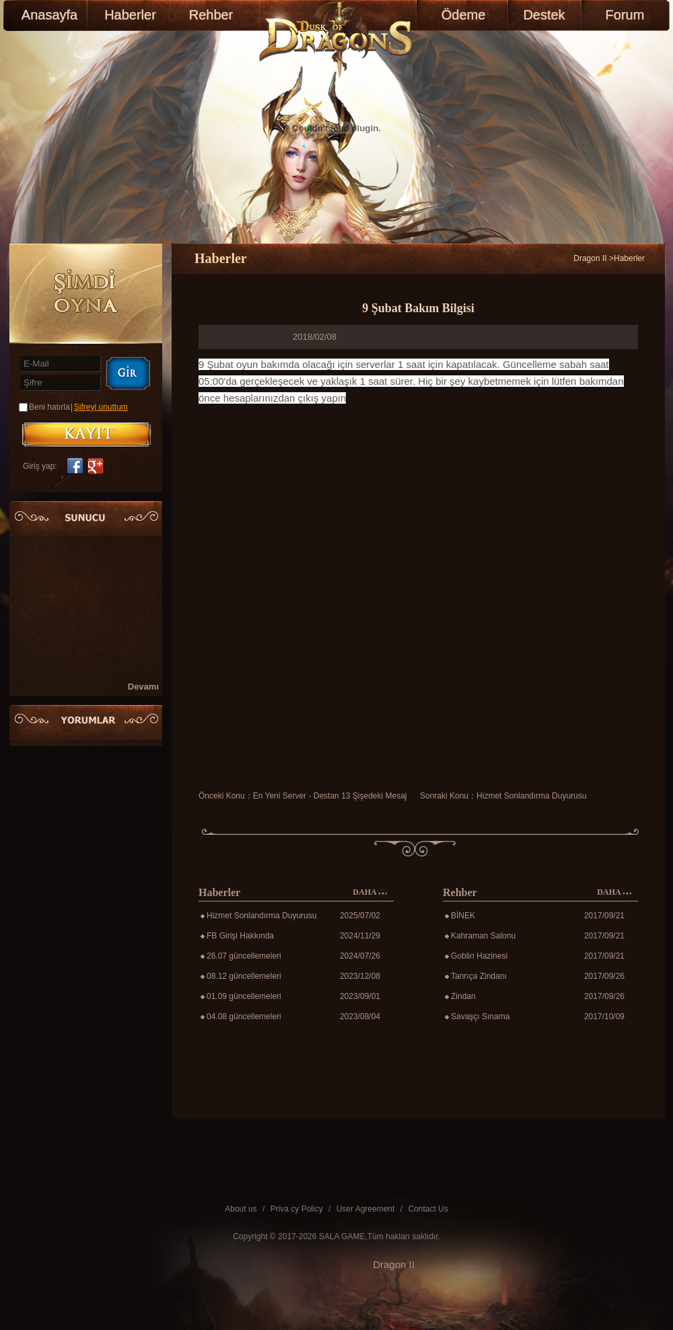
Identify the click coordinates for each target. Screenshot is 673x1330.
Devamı (143, 686)
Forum (625, 14)
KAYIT (86, 434)
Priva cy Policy (297, 1209)
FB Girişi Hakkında (240, 935)
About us (240, 1209)
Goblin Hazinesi (479, 956)
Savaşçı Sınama (480, 1016)
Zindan (463, 996)
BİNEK (463, 915)
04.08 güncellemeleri (244, 1016)
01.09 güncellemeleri (244, 996)
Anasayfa (49, 14)
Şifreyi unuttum (101, 407)
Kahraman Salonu (483, 935)
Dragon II (589, 258)
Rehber (211, 14)
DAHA (370, 892)
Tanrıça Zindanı (479, 976)
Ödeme (463, 14)
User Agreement (365, 1209)
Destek (544, 14)
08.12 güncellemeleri (244, 976)
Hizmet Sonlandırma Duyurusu (531, 796)
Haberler (130, 14)
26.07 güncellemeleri (244, 956)
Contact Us (428, 1209)
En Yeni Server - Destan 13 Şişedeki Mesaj (330, 796)
